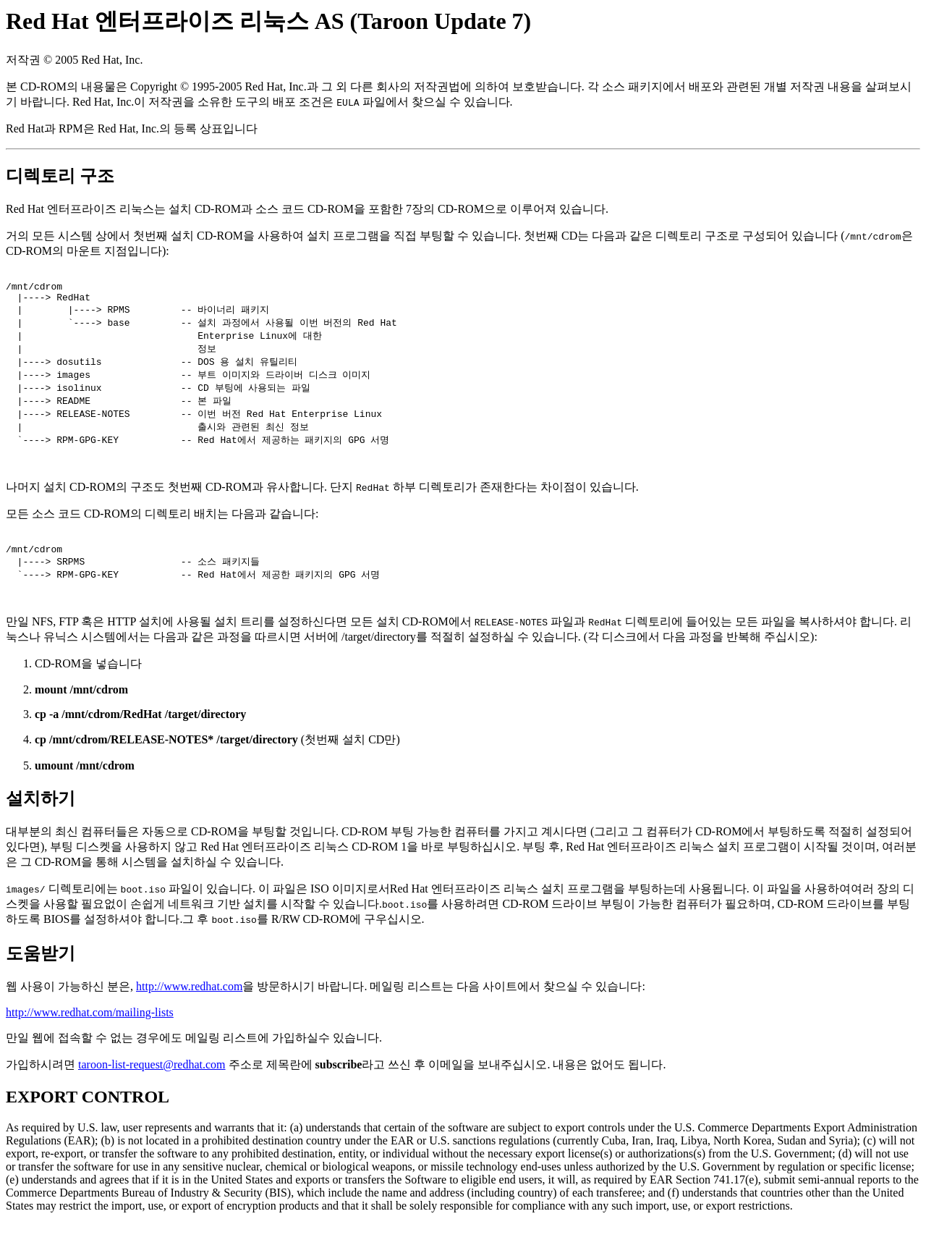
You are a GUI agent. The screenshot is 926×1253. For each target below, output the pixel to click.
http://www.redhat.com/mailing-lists (90, 1041)
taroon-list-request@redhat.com (152, 1093)
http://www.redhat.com (189, 1015)
